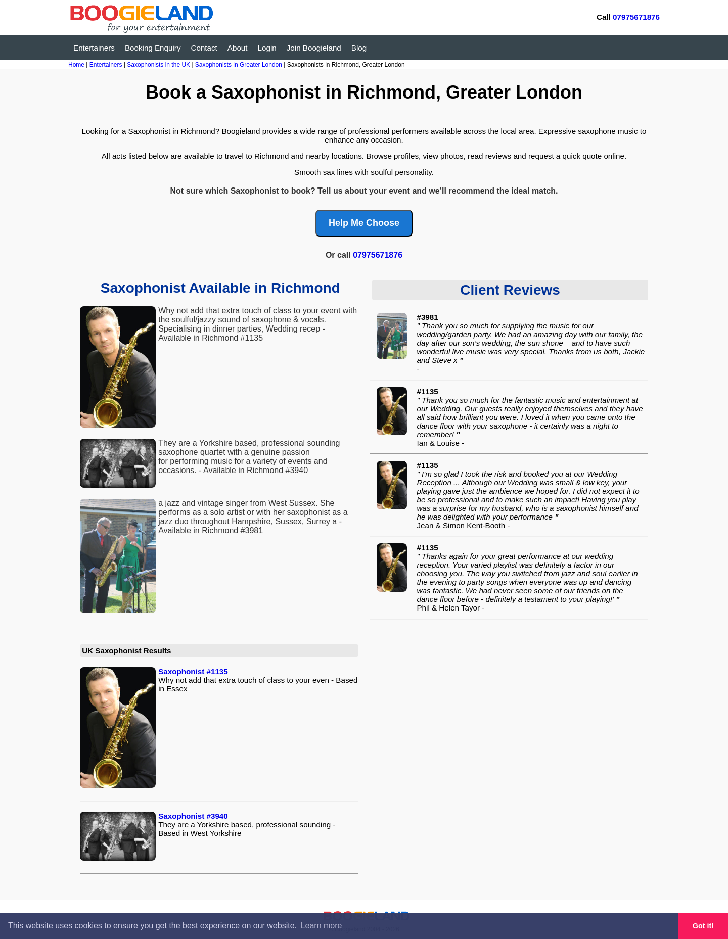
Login (267, 47)
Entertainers (94, 47)
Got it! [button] (703, 926)
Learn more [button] (321, 925)
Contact (204, 47)
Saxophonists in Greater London (239, 64)
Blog (359, 47)
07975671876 (636, 17)
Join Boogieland (314, 47)
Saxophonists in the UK (159, 64)
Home (76, 64)
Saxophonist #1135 (193, 671)
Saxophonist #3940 (193, 816)
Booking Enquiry (153, 47)
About (238, 47)
